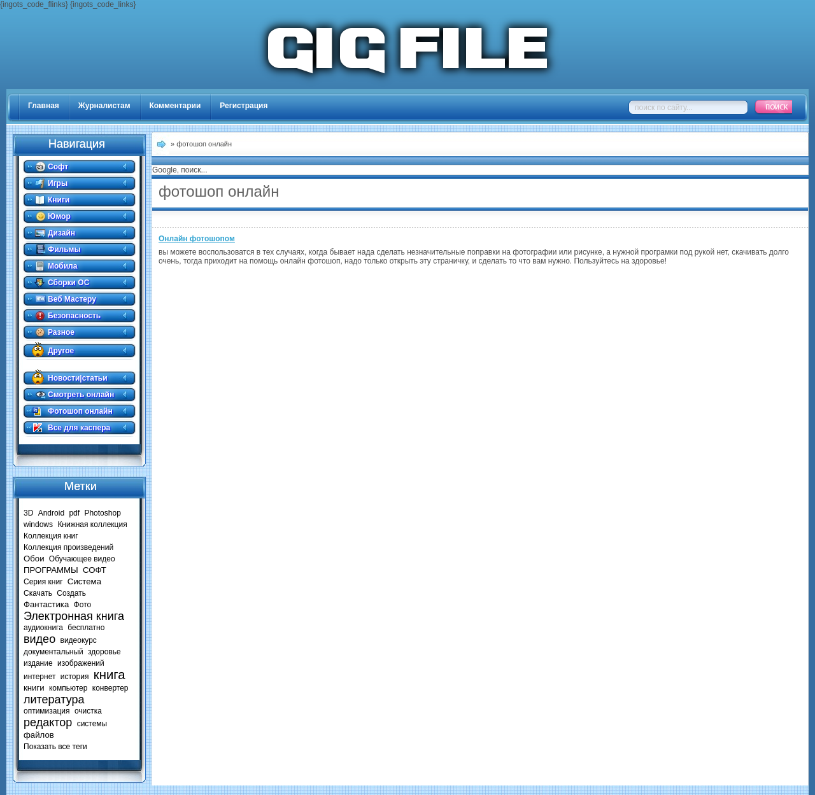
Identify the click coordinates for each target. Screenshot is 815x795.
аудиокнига (43, 627)
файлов (39, 735)
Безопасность (74, 315)
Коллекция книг (51, 535)
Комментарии (175, 105)
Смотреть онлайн (81, 394)
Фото (83, 604)
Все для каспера (79, 427)
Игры (57, 183)
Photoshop (102, 513)
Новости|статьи (78, 378)
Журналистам (104, 105)
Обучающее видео (82, 558)
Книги (58, 199)
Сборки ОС (68, 282)
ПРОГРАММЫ (51, 570)
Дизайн (61, 233)
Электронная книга (74, 616)
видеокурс (78, 640)
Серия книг (43, 581)
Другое (61, 350)
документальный (53, 651)
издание (38, 663)
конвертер (110, 688)
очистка (88, 711)
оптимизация (47, 711)
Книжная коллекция (92, 524)
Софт (58, 166)
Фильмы (64, 249)
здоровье (104, 651)
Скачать (38, 593)
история (74, 676)
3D (28, 513)
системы (92, 723)
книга (109, 674)
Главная (43, 105)
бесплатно (85, 627)
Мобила (62, 266)
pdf (74, 513)
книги (34, 688)
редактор (48, 722)
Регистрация (243, 105)
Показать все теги (55, 746)
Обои (34, 558)
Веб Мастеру (72, 299)
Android (51, 513)
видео (39, 639)
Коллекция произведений (68, 547)
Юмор (59, 216)
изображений (80, 663)
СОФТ (94, 570)
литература (54, 699)
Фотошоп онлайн (80, 411)
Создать (71, 593)
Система (84, 581)
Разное (61, 332)
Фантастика (46, 604)
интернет (39, 676)
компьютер (68, 688)
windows (38, 524)
